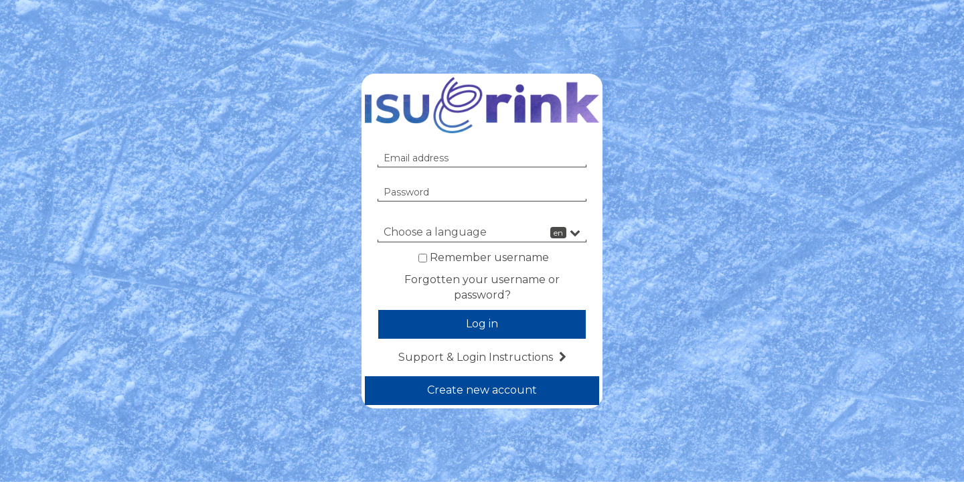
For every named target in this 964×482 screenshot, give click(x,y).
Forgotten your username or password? (482, 287)
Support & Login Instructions (482, 357)
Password (406, 192)
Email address (416, 158)
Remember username (489, 257)
